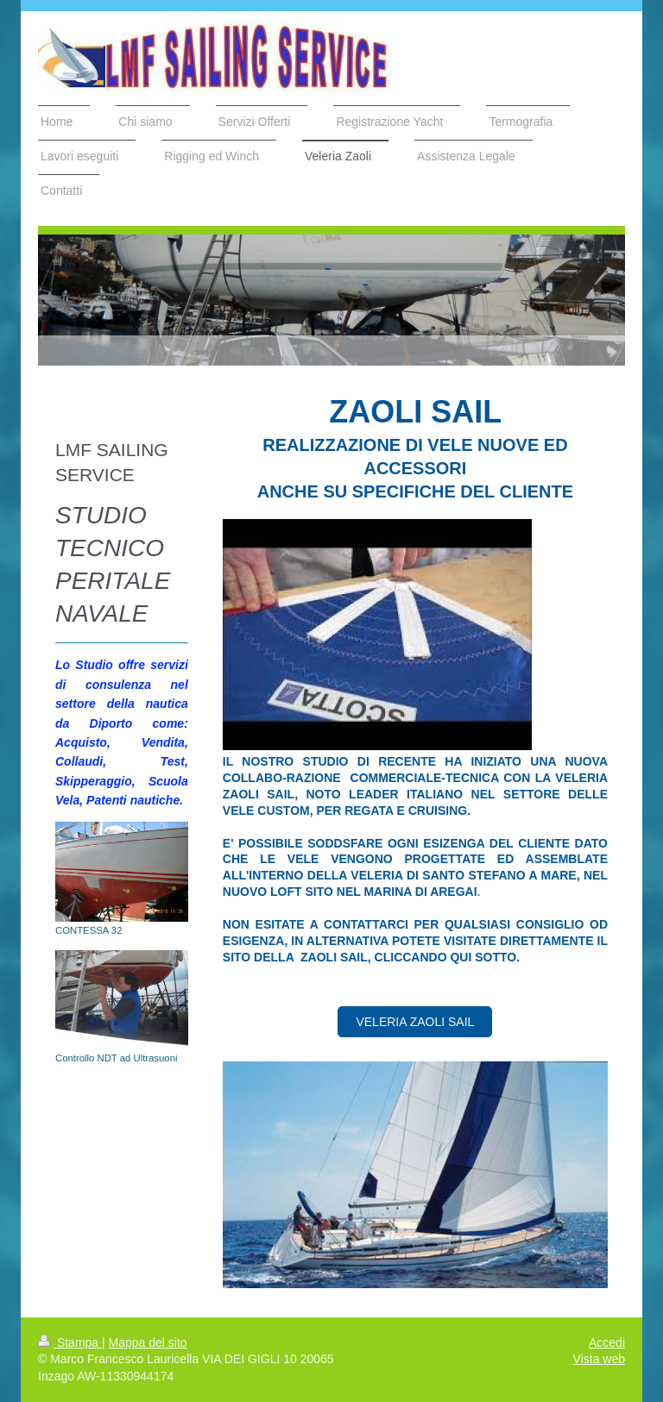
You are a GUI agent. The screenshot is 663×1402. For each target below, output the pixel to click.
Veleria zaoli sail (415, 1022)
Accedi (607, 1342)
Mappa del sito (148, 1342)
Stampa (70, 1342)
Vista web (599, 1359)
